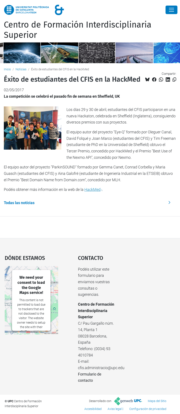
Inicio (7, 69)
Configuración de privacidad (147, 409)
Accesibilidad (93, 409)
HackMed (92, 189)
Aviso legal (115, 409)
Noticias (21, 69)
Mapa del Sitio (157, 401)
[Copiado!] (174, 79)
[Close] (171, 10)
